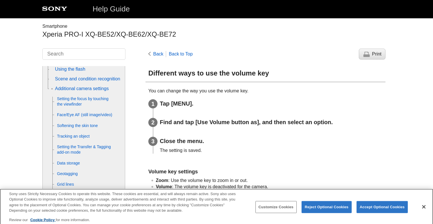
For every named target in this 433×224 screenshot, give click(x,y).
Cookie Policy (43, 222)
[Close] (424, 209)
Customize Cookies (276, 209)
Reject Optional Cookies (327, 209)
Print (376, 53)
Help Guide (111, 9)
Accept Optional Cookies (382, 209)
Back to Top (181, 53)
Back (158, 53)
